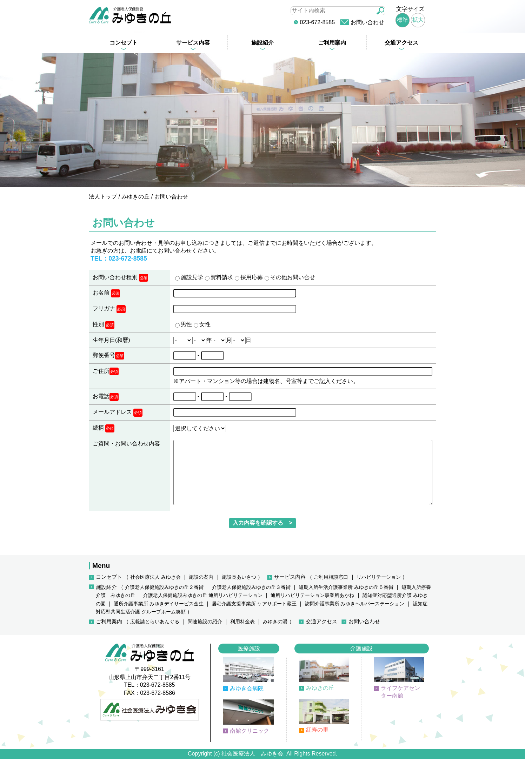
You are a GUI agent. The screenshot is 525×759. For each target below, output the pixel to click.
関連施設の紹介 (205, 621)
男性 (186, 324)
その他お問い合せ (292, 277)
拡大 (418, 20)
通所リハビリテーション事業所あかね (312, 595)
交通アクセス (401, 43)
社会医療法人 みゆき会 (155, 577)
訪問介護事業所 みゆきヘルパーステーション (355, 603)
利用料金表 (242, 621)
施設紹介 (262, 43)
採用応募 (251, 277)
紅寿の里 (317, 730)
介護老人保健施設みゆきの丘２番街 (164, 587)
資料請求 (222, 277)
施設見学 (192, 277)
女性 (205, 324)
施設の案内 (201, 577)
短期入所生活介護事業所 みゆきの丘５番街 (346, 587)
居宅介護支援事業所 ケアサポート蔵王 (254, 603)
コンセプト (123, 43)
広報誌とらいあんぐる (154, 621)
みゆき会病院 (247, 688)
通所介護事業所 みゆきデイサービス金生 (159, 603)
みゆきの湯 (275, 621)
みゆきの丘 (320, 688)
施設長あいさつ (239, 577)
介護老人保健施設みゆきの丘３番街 (251, 587)
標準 (402, 20)
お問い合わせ (367, 22)
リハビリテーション (379, 577)
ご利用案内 (332, 43)
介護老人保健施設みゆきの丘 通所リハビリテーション (202, 595)
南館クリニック (249, 731)
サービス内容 (193, 43)
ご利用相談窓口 (331, 577)
